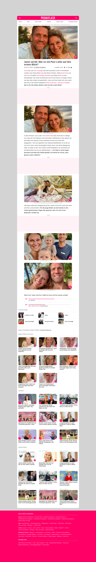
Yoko (28, 75)
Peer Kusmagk (38, 70)
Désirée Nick (49, 135)
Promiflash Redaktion (40, 67)
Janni (25, 70)
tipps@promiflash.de (45, 330)
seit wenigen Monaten (43, 75)
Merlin (60, 75)
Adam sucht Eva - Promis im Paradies (58, 82)
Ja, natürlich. (32, 300)
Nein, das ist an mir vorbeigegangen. (38, 306)
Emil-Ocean (65, 73)
